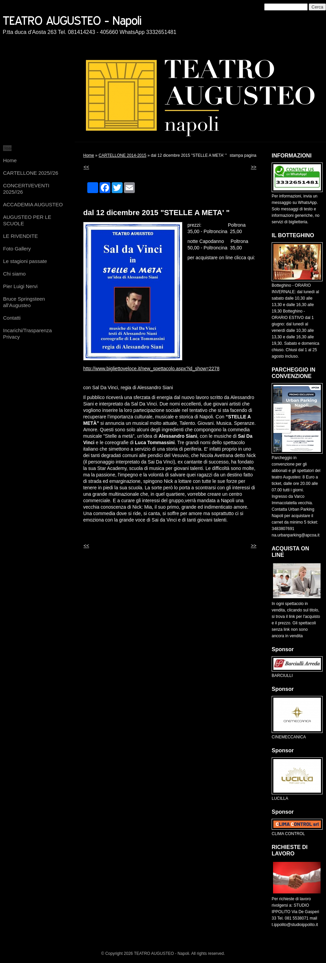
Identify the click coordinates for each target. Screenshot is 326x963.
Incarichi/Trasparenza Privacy (27, 333)
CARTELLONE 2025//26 (30, 173)
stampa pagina (243, 155)
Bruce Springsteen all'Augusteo (24, 302)
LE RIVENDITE (20, 236)
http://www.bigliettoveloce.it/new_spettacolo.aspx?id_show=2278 (151, 368)
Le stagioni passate (25, 261)
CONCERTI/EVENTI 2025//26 (26, 189)
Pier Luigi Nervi (20, 286)
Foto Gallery (17, 248)
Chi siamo (14, 274)
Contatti (12, 318)
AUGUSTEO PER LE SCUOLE (27, 220)
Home (10, 160)
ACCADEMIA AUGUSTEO (33, 204)
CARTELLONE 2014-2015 (122, 155)
